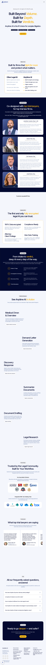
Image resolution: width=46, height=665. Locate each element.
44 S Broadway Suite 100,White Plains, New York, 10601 (37, 653)
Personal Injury (16, 649)
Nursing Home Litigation (17, 651)
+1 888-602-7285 (36, 651)
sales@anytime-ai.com (37, 649)
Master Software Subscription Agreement (27, 649)
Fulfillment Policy (27, 651)
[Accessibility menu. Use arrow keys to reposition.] (2, 662)
